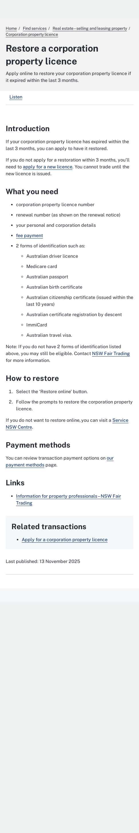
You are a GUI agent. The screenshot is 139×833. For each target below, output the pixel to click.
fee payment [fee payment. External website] (29, 235)
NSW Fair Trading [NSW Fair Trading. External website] (111, 353)
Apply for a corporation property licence (65, 539)
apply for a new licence (47, 167)
